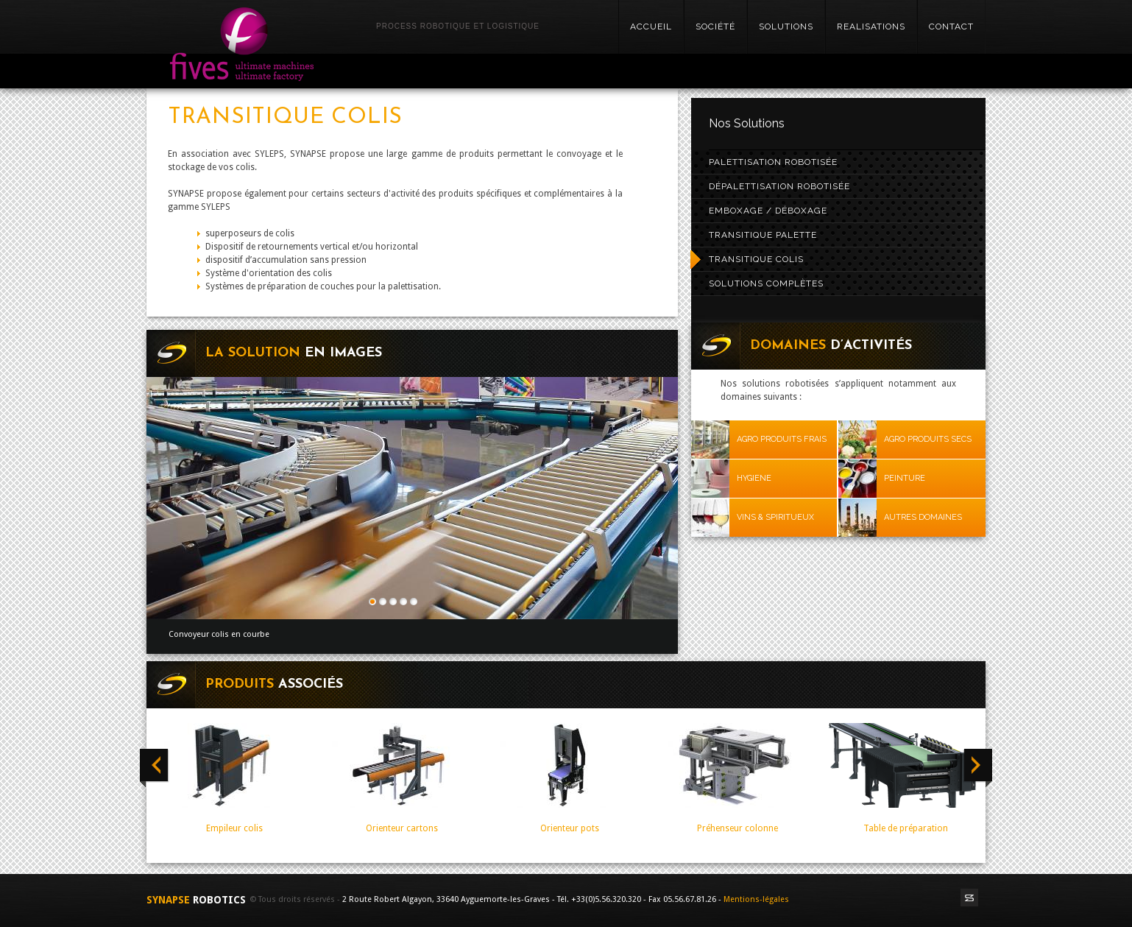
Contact (951, 26)
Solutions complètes (766, 283)
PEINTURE (904, 478)
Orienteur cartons (402, 828)
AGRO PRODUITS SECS (928, 439)
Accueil (651, 26)
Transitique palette (763, 235)
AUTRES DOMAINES (923, 517)
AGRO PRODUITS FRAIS (782, 439)
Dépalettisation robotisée (779, 186)
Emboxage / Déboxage (768, 210)
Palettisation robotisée (773, 162)
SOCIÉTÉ (715, 26)
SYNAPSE (198, 900)
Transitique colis (756, 259)
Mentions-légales (756, 899)
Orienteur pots (569, 828)
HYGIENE (754, 478)
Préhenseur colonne (737, 828)
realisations (871, 26)
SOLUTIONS (786, 26)
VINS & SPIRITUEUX (775, 517)
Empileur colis (234, 828)
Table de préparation (905, 828)
